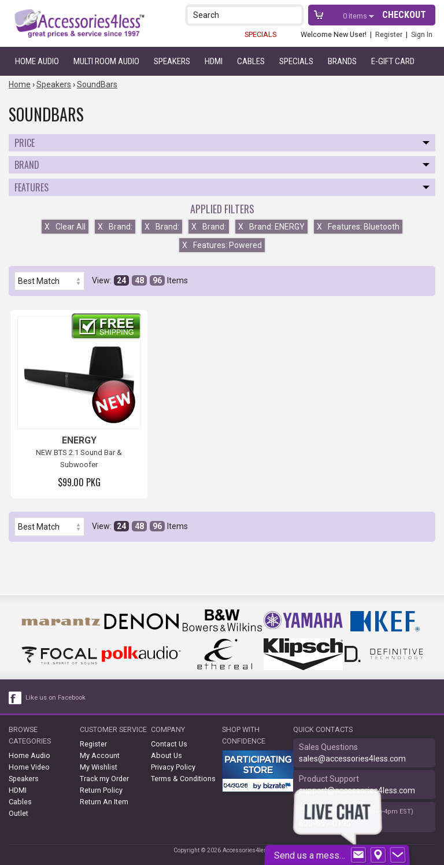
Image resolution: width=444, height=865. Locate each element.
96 (157, 280)
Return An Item (104, 801)
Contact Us (169, 744)
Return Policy (101, 790)
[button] (294, 15)
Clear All (65, 226)
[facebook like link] (16, 698)
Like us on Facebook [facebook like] (55, 697)
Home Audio (37, 61)
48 (139, 280)
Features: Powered (222, 245)
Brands (342, 61)
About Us (166, 755)
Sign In (421, 34)
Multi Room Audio (106, 61)
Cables (251, 61)
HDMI (214, 61)
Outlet (18, 813)
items (356, 16)
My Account (100, 755)
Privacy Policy (173, 767)
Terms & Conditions (183, 778)
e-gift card (393, 61)
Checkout (404, 14)
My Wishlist (98, 767)
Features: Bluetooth (358, 226)
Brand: (115, 226)
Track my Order (104, 778)
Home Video (29, 767)
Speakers (172, 61)
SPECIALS (260, 34)
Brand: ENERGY (271, 226)
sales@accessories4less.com (352, 758)
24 (121, 280)
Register (388, 34)
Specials (296, 61)
